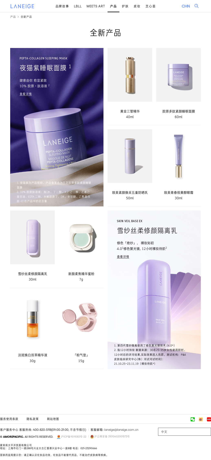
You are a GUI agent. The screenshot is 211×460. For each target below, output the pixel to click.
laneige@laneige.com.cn (121, 429)
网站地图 (53, 419)
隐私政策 (32, 419)
